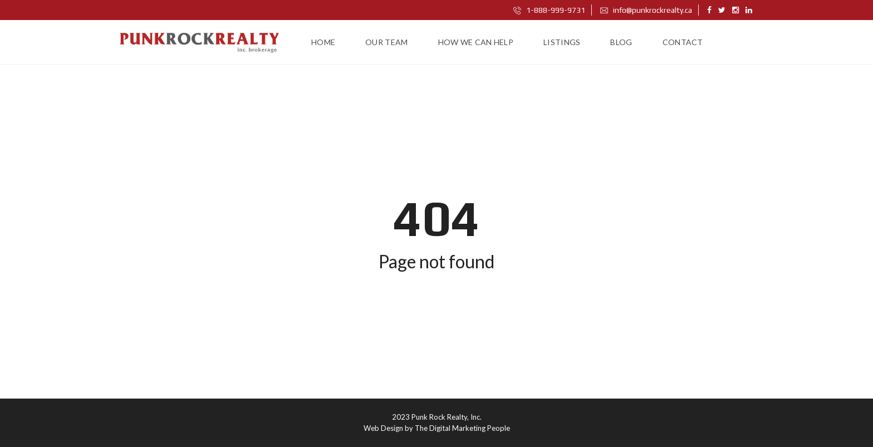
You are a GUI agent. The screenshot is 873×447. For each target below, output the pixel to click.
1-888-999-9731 (549, 10)
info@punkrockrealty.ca (646, 10)
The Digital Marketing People (462, 428)
